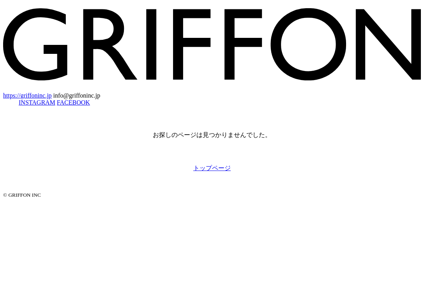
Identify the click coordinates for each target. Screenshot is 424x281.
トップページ (212, 168)
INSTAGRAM (37, 102)
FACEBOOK (73, 102)
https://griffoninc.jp (27, 95)
